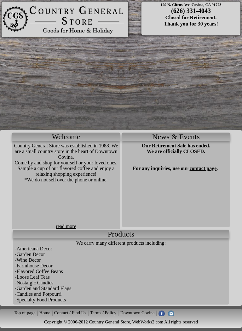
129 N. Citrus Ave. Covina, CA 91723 (190, 5)
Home (44, 312)
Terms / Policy (103, 312)
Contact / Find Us (70, 312)
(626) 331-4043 (191, 10)
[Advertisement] (121, 83)
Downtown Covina (137, 312)
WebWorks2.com (147, 321)
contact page (203, 168)
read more (66, 226)
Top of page (25, 312)
